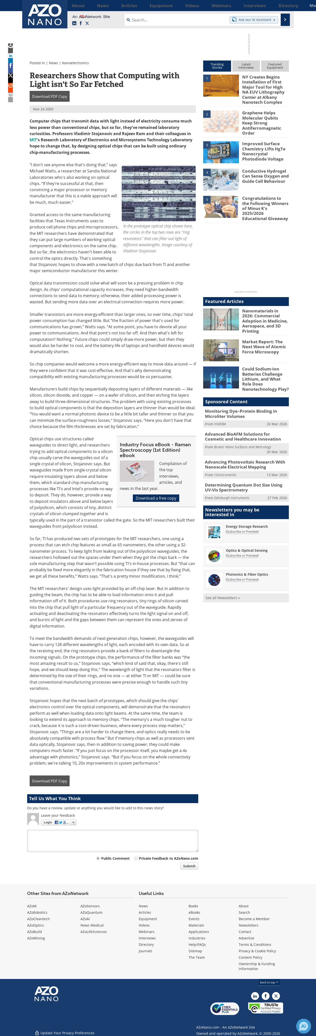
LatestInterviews (246, 66)
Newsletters (248, 925)
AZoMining (36, 938)
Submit (189, 866)
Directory (146, 944)
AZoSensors (90, 906)
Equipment (148, 918)
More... (282, 5)
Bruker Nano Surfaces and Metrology (242, 428)
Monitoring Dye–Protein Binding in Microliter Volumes (237, 396)
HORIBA (220, 406)
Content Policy (250, 957)
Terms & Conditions (255, 944)
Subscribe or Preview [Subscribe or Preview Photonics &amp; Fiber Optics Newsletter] (242, 558)
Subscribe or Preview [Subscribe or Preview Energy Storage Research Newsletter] (242, 510)
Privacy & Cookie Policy (257, 951)
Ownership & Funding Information (257, 966)
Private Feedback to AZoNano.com (168, 858)
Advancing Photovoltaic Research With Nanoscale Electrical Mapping (241, 445)
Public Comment (115, 858)
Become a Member (254, 918)
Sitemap (195, 951)
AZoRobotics (37, 912)
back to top (269, 982)
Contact (245, 931)
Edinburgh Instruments (231, 476)
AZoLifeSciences (93, 931)
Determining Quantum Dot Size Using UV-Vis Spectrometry (246, 466)
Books (193, 906)
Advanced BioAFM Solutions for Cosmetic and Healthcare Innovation (243, 418)
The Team (197, 957)
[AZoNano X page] (87, 23)
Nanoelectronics (75, 63)
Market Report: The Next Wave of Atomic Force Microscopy (265, 332)
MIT (33, 139)
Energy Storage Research (247, 505)
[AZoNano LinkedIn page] (74, 23)
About (244, 906)
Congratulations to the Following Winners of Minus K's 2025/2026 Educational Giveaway (263, 198)
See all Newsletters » (223, 576)
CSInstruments (225, 454)
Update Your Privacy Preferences (65, 1029)
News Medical (92, 925)
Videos (144, 925)
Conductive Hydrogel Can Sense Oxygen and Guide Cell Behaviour (263, 169)
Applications (199, 931)
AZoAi (85, 918)
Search (244, 912)
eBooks (194, 912)
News (53, 63)
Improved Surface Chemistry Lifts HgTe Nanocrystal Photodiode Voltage (264, 144)
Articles (145, 912)
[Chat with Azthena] (303, 1026)
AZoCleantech (38, 918)
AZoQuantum (91, 912)
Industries (197, 938)
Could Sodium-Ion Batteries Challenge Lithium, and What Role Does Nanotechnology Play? (264, 364)
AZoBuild (34, 931)
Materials (196, 925)
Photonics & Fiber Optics (247, 552)
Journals (145, 951)
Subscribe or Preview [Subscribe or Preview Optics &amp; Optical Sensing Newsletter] (242, 534)
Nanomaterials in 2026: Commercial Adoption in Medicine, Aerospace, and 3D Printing (265, 307)
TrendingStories (217, 66)
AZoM (32, 906)
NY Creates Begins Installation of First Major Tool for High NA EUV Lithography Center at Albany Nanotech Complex (264, 88)
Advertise (246, 938)
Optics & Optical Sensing (247, 529)
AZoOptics (35, 925)
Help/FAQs (197, 944)
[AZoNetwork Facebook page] (81, 23)
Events (194, 918)
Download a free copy (156, 498)
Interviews (147, 938)
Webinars (147, 931)
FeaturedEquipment (275, 66)
